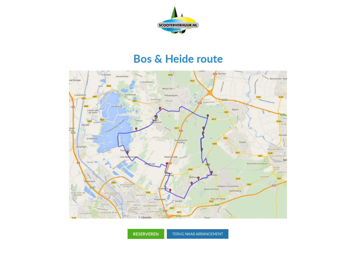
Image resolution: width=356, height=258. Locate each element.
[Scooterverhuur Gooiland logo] (178, 19)
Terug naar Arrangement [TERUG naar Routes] (197, 233)
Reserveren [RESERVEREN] (146, 234)
